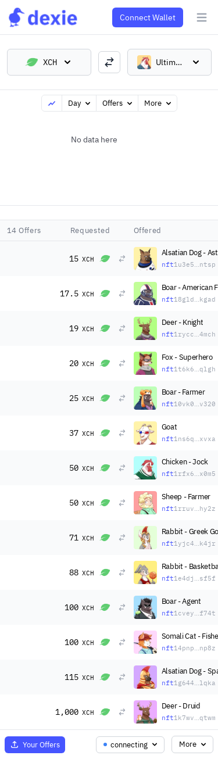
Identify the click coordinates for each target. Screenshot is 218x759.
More (158, 103)
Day (80, 103)
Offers (118, 103)
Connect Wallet (148, 17)
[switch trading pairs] (109, 62)
